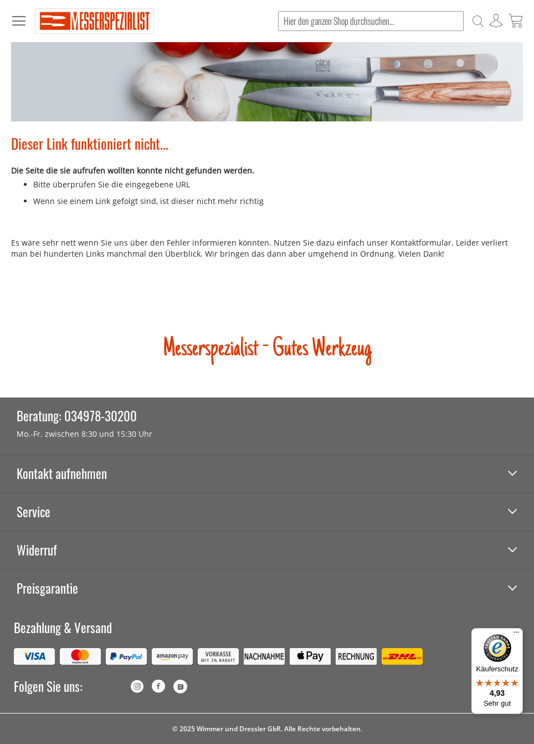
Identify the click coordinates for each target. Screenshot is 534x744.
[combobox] (371, 21)
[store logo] (94, 21)
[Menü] (516, 634)
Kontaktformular (421, 242)
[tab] (267, 474)
